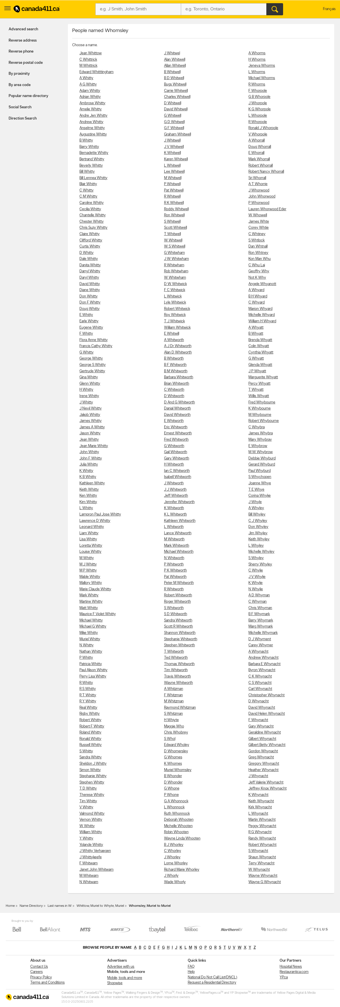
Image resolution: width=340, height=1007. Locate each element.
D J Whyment (259, 639)
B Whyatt (255, 334)
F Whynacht (258, 720)
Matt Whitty (88, 608)
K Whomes (173, 764)
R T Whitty (87, 695)
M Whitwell (172, 178)
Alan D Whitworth (178, 352)
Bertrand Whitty (91, 159)
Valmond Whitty (92, 814)
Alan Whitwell (174, 60)
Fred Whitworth (176, 440)
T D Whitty (88, 788)
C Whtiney (256, 234)
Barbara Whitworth (178, 377)
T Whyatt (255, 390)
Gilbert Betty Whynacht (266, 745)
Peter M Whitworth (179, 583)
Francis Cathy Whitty (95, 346)
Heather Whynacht (263, 770)
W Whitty (87, 826)
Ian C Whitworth (177, 471)
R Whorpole (257, 122)
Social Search (20, 107)
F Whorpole (257, 91)
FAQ (191, 967)
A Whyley (256, 508)
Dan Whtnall (257, 246)
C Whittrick (88, 60)
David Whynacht (261, 708)
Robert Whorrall (260, 165)
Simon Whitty (90, 770)
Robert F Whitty (91, 726)
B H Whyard (257, 296)
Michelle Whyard (261, 315)
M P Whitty (88, 570)
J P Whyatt (257, 371)
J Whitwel (172, 53)
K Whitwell (172, 153)
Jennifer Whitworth (179, 502)
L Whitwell (172, 165)
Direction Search (23, 118)
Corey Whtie (258, 228)
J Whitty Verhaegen (95, 851)
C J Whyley (257, 521)
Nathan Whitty (90, 652)
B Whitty (86, 140)
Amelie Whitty (90, 109)
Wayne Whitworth (178, 683)
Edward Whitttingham (96, 72)
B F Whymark (259, 614)
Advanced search (23, 29)
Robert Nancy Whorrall (266, 172)
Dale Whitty (88, 259)
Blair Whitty (88, 184)
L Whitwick (173, 296)
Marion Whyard (260, 309)
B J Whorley (173, 845)
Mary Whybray (260, 440)
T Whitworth (174, 652)
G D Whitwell (174, 122)
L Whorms (256, 72)
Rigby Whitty (89, 714)
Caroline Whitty (91, 203)
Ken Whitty (88, 496)
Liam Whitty (89, 533)
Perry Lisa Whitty (92, 676)
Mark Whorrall (259, 159)
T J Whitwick (174, 321)
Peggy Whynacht (262, 826)
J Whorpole (257, 103)
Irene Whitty (89, 396)
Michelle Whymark (263, 633)
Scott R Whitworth (178, 626)
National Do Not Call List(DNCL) (212, 977)
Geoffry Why (258, 271)
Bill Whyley (256, 514)
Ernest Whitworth (178, 433)
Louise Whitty (90, 552)
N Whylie (255, 589)
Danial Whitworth (177, 408)
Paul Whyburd (259, 471)
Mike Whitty (88, 633)
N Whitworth (174, 558)
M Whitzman (174, 701)
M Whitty (86, 558)
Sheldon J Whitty (93, 764)
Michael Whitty (91, 620)
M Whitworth (174, 539)
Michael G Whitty (92, 626)
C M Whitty (88, 196)
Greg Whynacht (261, 757)
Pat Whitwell (173, 190)
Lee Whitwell (174, 172)
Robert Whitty (90, 720)
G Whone (171, 788)
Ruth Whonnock (177, 814)
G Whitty (86, 352)
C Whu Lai (256, 265)
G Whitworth (174, 446)
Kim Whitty (88, 502)
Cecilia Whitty (90, 209)
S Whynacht (258, 851)
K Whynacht (258, 795)
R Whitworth (174, 589)
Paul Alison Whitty (93, 670)
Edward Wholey (176, 745)
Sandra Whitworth (178, 620)
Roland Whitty (90, 732)
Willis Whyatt (258, 396)
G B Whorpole (259, 97)
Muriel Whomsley (178, 770)
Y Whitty (86, 838)
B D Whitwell (174, 78)
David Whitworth (177, 415)
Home (10, 906)
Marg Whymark (260, 626)
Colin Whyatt (258, 346)
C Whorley (172, 851)
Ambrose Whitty (92, 103)
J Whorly (171, 876)
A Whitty (86, 78)
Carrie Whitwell (176, 91)
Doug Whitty (89, 309)
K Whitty (86, 471)
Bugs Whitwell (175, 84)
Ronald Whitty (90, 739)
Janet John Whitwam (96, 870)
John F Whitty (90, 458)
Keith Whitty (89, 490)
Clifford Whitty (90, 240)
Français (329, 9)
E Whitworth (174, 421)
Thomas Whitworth (179, 664)
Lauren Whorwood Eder (267, 209)
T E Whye (256, 490)
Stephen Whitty (91, 782)
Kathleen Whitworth (180, 521)
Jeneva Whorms (261, 66)
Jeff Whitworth (176, 496)
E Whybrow (257, 446)
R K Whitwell (174, 203)
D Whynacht (258, 701)
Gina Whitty (88, 377)
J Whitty (86, 402)
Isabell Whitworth (177, 477)
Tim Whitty (88, 801)
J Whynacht (258, 776)
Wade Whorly (175, 882)
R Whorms (256, 84)
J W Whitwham (176, 259)
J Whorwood (258, 190)
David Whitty (89, 284)
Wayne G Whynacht (264, 882)
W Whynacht (259, 870)
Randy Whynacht (262, 838)
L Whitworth (174, 527)
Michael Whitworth (179, 552)
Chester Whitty (91, 222)
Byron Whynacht (261, 670)
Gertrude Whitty (92, 371)
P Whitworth (174, 564)
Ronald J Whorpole (263, 128)
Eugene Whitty (91, 328)
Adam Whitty (89, 91)
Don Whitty (88, 296)
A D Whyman (259, 595)
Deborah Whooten (179, 820)
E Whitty (86, 315)
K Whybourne (259, 408)
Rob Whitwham (176, 271)
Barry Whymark (260, 620)
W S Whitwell (174, 246)
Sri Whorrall (257, 178)
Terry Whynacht (261, 863)
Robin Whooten (176, 832)
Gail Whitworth (175, 452)
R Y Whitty (87, 701)
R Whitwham (174, 265)
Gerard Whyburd (261, 464)
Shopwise (114, 983)
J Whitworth (174, 483)
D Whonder (173, 782)
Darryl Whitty (89, 271)
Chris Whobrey (176, 732)
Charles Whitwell (177, 97)
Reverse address (23, 40)
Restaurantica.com (294, 972)
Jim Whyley (257, 533)
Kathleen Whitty (92, 483)
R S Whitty (87, 689)
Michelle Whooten (178, 826)
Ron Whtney (258, 253)
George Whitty (91, 358)
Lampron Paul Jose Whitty (100, 514)
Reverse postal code (26, 63)
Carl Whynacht (260, 689)
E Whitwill (171, 334)
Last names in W (60, 906)
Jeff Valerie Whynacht (265, 782)
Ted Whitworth (176, 658)
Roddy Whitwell (176, 209)
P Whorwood (258, 203)
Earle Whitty (89, 321)
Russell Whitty (90, 745)
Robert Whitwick (177, 309)
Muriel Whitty (89, 639)
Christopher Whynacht (266, 695)
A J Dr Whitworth (178, 346)
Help (191, 972)
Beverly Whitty (91, 165)
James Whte (258, 222)
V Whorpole (257, 134)
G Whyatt (256, 358)
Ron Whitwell (174, 215)
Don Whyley (258, 527)
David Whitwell (175, 109)
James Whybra (260, 433)
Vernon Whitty (90, 820)
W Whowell (257, 215)
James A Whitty (92, 427)
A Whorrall (256, 140)
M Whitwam (89, 876)
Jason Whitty (90, 433)
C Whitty (86, 190)
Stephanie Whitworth (180, 639)
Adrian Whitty (90, 97)
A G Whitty (88, 84)
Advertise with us (120, 967)
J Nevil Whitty (90, 408)
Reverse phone (21, 51)
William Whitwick (177, 328)
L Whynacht (258, 814)
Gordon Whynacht (263, 751)
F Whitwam (88, 863)
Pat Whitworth (175, 577)
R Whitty (86, 683)
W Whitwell (173, 240)
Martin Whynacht (262, 820)
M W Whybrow (260, 452)
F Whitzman (173, 695)
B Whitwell (172, 72)
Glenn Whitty (89, 384)
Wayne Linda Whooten (182, 838)
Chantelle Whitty (92, 215)
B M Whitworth (175, 371)
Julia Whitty (88, 464)
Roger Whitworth (177, 602)
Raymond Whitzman (180, 708)
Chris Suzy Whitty (93, 228)
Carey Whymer (260, 645)
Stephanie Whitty (93, 776)
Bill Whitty (87, 172)
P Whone (171, 795)
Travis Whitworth (177, 676)
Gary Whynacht (261, 726)
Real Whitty (88, 708)
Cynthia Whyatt (260, 352)
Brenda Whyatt (260, 340)
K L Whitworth (175, 514)
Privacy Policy (41, 977)
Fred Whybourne (261, 402)
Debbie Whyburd (262, 458)
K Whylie (255, 583)
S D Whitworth (175, 614)
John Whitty (89, 452)
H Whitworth (174, 464)
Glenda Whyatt (260, 365)
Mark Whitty (89, 595)
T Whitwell (172, 234)
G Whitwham (174, 253)
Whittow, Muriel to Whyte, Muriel (100, 906)
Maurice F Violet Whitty (97, 614)
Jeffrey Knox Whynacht (267, 788)
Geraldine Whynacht (264, 732)
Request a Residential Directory (212, 982)
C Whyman (257, 602)
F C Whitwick (174, 290)
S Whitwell (172, 222)
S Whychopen (259, 477)
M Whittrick (88, 66)
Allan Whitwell (175, 66)
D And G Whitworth (179, 402)
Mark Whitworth (176, 546)
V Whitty (86, 807)
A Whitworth (174, 340)
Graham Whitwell (177, 134)
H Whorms (256, 60)
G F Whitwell (174, 128)
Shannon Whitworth (180, 633)
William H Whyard (262, 321)
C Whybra (256, 427)
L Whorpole (257, 116)
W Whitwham (175, 278)
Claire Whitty (89, 234)
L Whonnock (174, 807)
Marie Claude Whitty (95, 589)
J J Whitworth (175, 490)
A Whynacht (258, 652)
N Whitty (86, 645)
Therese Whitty (91, 795)
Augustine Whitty (93, 134)
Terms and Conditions (47, 982)
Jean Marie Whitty (93, 446)
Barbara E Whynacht (264, 664)
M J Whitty (88, 564)
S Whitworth (174, 608)
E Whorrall (256, 153)
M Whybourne (259, 415)
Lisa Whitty (88, 539)
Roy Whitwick (175, 315)
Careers (36, 972)
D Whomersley (176, 751)
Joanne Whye (259, 483)
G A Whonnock (176, 801)
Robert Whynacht (262, 845)
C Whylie (255, 570)
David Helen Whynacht (266, 714)
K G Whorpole (259, 109)
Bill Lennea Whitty (93, 178)
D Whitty (86, 253)
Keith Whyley (259, 539)
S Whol (169, 739)
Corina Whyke (259, 496)
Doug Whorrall (259, 147)
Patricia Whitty (90, 664)
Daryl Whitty (89, 278)
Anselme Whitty (92, 128)
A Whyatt (255, 328)
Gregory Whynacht (263, 764)
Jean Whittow (90, 53)
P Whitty (86, 658)
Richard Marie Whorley (181, 870)
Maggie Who (174, 726)
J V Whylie (256, 577)
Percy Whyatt (259, 384)
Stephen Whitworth (179, 645)
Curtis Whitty (89, 246)
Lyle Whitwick (175, 302)
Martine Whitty (91, 602)
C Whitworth (174, 390)
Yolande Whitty (91, 845)
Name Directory (31, 906)
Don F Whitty (90, 302)
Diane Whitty (89, 290)
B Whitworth (174, 358)
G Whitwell (172, 116)
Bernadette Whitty (93, 153)
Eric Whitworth (175, 427)
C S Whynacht (260, 683)
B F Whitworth (175, 365)
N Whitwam (88, 882)
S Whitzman (173, 714)
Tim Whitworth (176, 670)
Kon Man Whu (259, 259)
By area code (20, 85)
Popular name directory (28, 96)
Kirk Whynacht (260, 807)
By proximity (19, 74)
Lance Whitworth (178, 533)
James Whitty (90, 421)
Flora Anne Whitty (93, 340)
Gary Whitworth (176, 458)
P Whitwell (172, 184)
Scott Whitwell (175, 228)
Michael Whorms (261, 78)
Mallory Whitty (90, 583)
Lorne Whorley (176, 863)
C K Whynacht (260, 676)
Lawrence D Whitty (94, 521)
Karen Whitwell (176, 159)
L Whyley (256, 546)
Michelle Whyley (261, 552)
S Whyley (256, 558)
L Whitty (86, 508)
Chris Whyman (260, 608)
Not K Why (257, 278)
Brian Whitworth (176, 384)
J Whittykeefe (90, 857)
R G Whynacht (260, 832)
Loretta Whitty (90, 546)
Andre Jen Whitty (93, 116)
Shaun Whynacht (262, 857)
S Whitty (86, 751)
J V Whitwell (174, 147)
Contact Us (39, 967)
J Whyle (255, 502)
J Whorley (172, 857)
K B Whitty (87, 477)
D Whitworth (174, 396)
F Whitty (86, 334)
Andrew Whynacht (263, 658)
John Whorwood (261, 196)
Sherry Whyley (260, 564)
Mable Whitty (89, 577)
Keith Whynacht (261, 801)
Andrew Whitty (91, 122)
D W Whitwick (175, 284)
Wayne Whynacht (262, 876)
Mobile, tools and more (124, 978)
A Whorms (256, 53)
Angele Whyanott (262, 284)
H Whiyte (171, 720)
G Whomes (173, 757)
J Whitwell (172, 140)
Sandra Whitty (90, 757)
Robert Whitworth (178, 595)
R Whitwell (172, 196)
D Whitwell (172, 103)
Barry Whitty (89, 147)
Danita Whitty (90, 265)
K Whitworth (174, 508)
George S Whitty (92, 365)
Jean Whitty (89, 440)
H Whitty (86, 390)
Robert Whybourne (263, 421)
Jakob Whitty (89, 415)
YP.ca (284, 977)
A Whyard (256, 290)
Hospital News (291, 967)
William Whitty (90, 832)
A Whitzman (173, 689)
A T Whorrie (257, 184)
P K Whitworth (175, 570)
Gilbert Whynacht (262, 739)
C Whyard (256, 302)
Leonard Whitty (91, 527)
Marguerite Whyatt (263, 377)
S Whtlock (256, 240)
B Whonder (173, 776)
